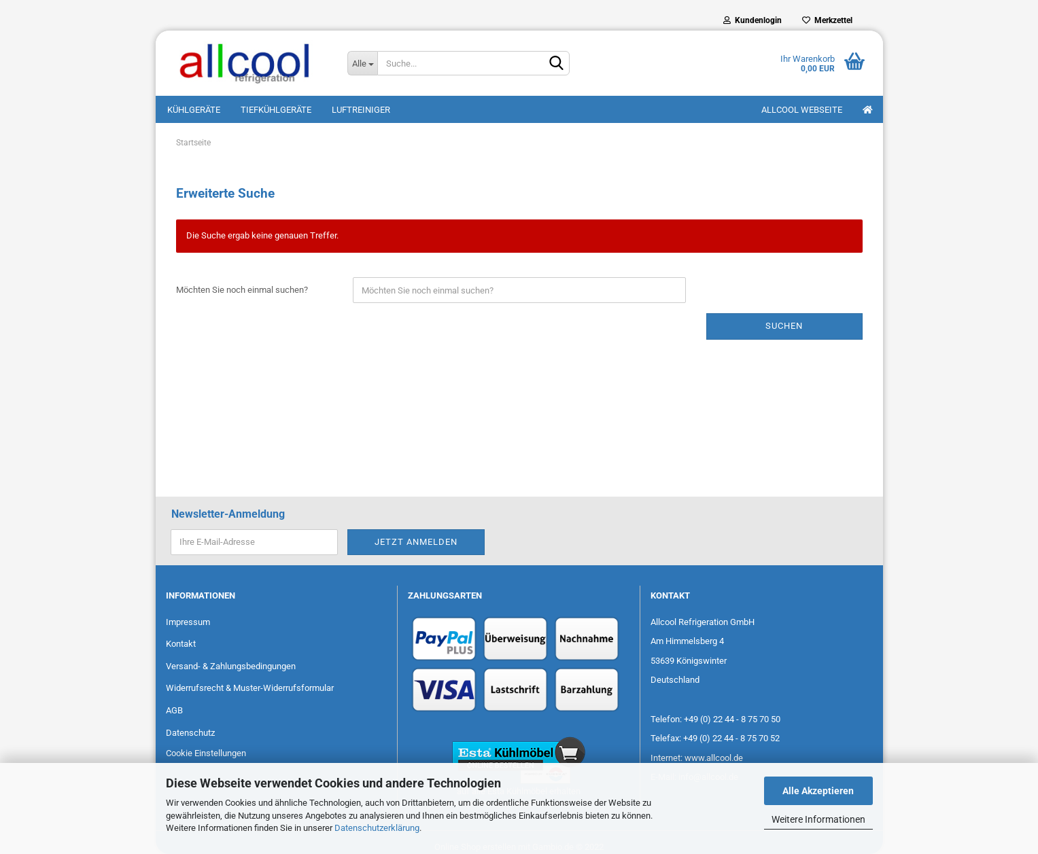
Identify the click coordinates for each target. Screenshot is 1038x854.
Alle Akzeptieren (818, 790)
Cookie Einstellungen (206, 753)
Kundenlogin (752, 20)
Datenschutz (190, 733)
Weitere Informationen (818, 819)
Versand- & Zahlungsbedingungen (231, 666)
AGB (174, 710)
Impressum (188, 622)
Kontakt (181, 644)
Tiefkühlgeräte (276, 110)
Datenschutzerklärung (376, 828)
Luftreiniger (361, 110)
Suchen (784, 326)
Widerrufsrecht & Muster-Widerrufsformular (250, 688)
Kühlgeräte (193, 110)
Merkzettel (827, 20)
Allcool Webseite (801, 110)
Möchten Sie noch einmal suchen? (242, 290)
